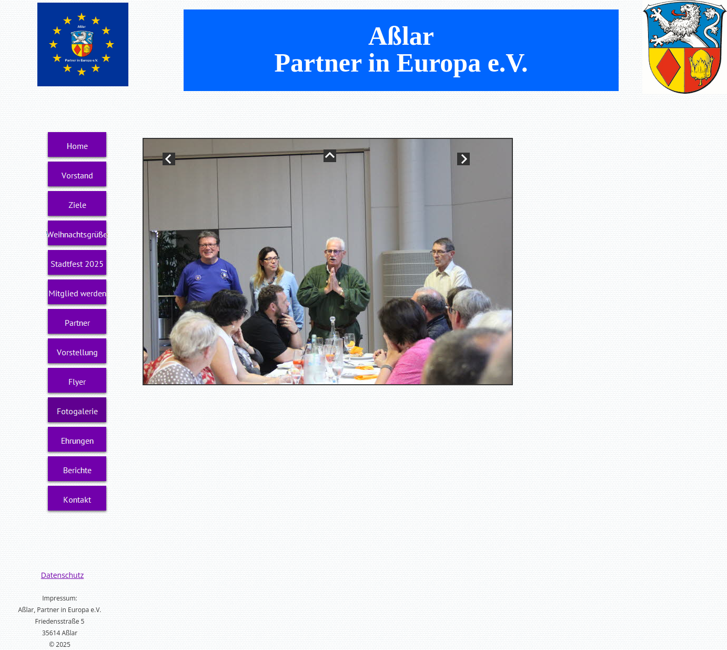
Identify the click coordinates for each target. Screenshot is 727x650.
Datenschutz (62, 575)
